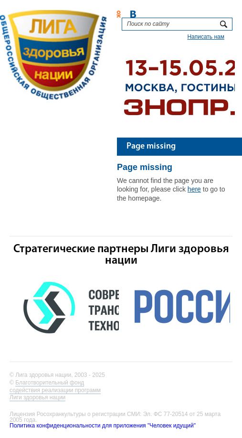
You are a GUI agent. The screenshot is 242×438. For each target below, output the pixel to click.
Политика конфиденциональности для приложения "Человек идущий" (103, 425)
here (194, 189)
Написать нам (205, 36)
